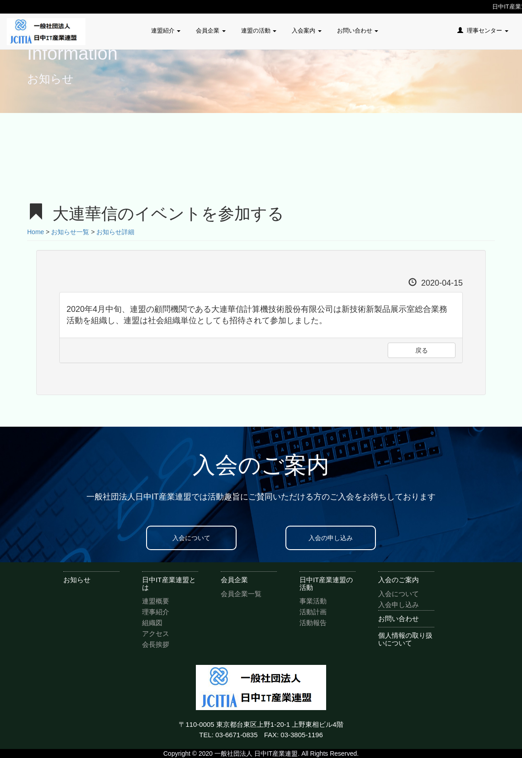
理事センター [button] (482, 30)
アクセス (155, 633)
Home (35, 231)
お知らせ (76, 580)
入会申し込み (398, 604)
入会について (191, 537)
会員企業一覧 (241, 594)
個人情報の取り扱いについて (405, 639)
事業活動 (313, 601)
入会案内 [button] (307, 30)
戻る (421, 350)
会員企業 (234, 580)
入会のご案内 (398, 580)
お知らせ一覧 (70, 231)
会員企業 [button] (211, 30)
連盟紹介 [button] (166, 30)
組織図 (152, 622)
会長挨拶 (155, 644)
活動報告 (313, 622)
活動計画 (313, 612)
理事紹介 (155, 612)
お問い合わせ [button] (358, 30)
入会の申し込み (330, 537)
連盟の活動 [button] (259, 30)
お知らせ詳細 (115, 231)
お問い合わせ (398, 618)
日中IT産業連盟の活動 (326, 583)
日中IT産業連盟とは (168, 583)
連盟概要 (155, 601)
